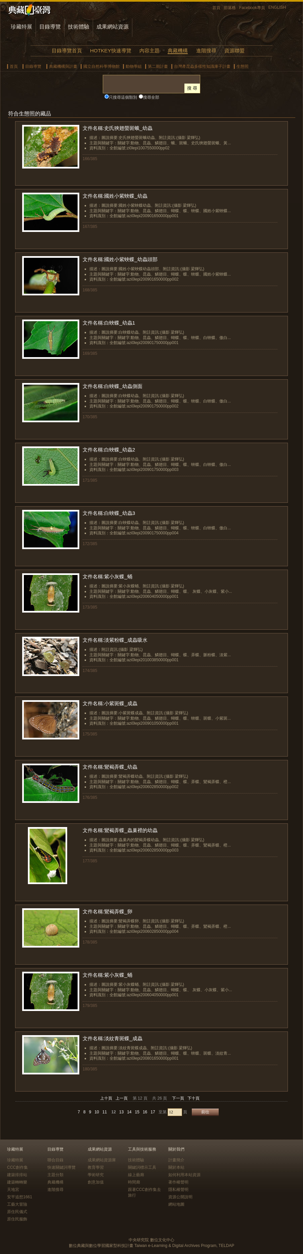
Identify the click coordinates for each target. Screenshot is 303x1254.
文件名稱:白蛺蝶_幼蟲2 (109, 449)
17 (152, 1112)
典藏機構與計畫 (63, 66)
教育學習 (96, 1167)
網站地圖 (176, 1204)
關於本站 (176, 1167)
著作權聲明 (178, 1182)
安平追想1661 (19, 1197)
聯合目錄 (55, 1160)
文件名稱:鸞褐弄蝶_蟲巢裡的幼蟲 (120, 830)
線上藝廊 (136, 1174)
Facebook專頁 (252, 7)
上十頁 (106, 1098)
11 (104, 1112)
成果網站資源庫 (102, 1160)
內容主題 (149, 50)
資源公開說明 (180, 1197)
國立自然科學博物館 (101, 66)
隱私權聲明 (178, 1189)
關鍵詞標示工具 (142, 1167)
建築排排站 (17, 1174)
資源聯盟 (234, 50)
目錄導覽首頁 (67, 50)
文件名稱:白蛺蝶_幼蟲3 (109, 513)
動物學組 (134, 66)
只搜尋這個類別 (123, 97)
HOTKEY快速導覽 (110, 50)
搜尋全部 (151, 97)
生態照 (242, 66)
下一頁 (178, 1098)
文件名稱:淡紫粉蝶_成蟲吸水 (115, 640)
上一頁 (122, 1098)
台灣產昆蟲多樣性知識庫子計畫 (202, 66)
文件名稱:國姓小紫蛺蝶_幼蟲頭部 (120, 259)
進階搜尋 (206, 50)
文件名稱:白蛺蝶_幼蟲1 (109, 323)
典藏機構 (178, 50)
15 (137, 1112)
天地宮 (13, 1189)
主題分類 (55, 1174)
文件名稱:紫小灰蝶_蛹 (107, 576)
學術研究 (96, 1174)
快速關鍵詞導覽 (61, 1167)
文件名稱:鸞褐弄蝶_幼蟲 (110, 767)
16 (145, 1112)
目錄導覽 (50, 27)
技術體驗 (78, 27)
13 (121, 1112)
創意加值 (96, 1182)
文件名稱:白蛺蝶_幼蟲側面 (112, 386)
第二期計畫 (158, 66)
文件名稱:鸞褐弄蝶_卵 (107, 911)
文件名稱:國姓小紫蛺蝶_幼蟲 (115, 196)
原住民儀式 (17, 1211)
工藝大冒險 (17, 1204)
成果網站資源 (112, 27)
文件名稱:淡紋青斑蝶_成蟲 (112, 1038)
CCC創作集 (17, 1167)
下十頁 (193, 1098)
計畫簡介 (176, 1160)
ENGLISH (277, 7)
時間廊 (134, 1182)
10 (96, 1112)
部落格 (230, 7)
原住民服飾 (17, 1219)
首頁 (216, 7)
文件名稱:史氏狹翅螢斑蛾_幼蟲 (118, 128)
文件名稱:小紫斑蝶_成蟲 (110, 703)
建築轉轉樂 (17, 1182)
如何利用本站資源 (184, 1174)
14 (129, 1112)
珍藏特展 (21, 27)
